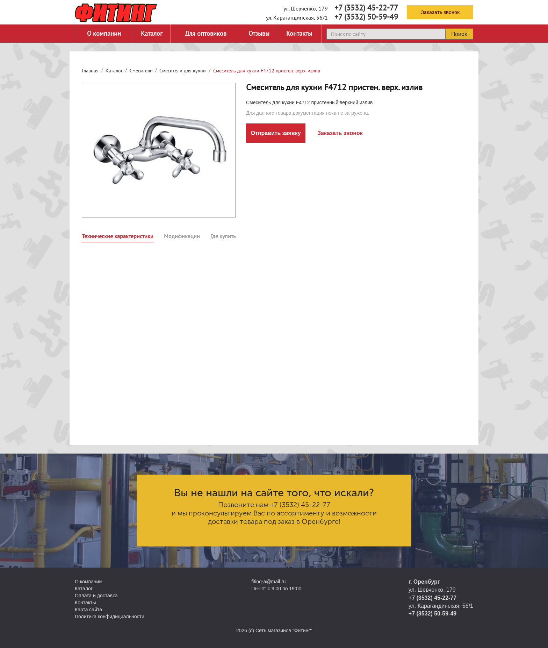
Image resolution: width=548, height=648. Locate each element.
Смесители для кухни (182, 70)
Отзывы (258, 33)
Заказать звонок (440, 12)
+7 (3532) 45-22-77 (366, 8)
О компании (104, 33)
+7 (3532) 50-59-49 (366, 17)
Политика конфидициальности (109, 616)
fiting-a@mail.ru (268, 581)
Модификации (182, 236)
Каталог (152, 33)
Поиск (459, 33)
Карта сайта (88, 609)
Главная (90, 70)
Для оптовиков (205, 33)
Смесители (141, 70)
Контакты (299, 33)
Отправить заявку (276, 133)
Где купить (223, 236)
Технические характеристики (117, 236)
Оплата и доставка (96, 595)
